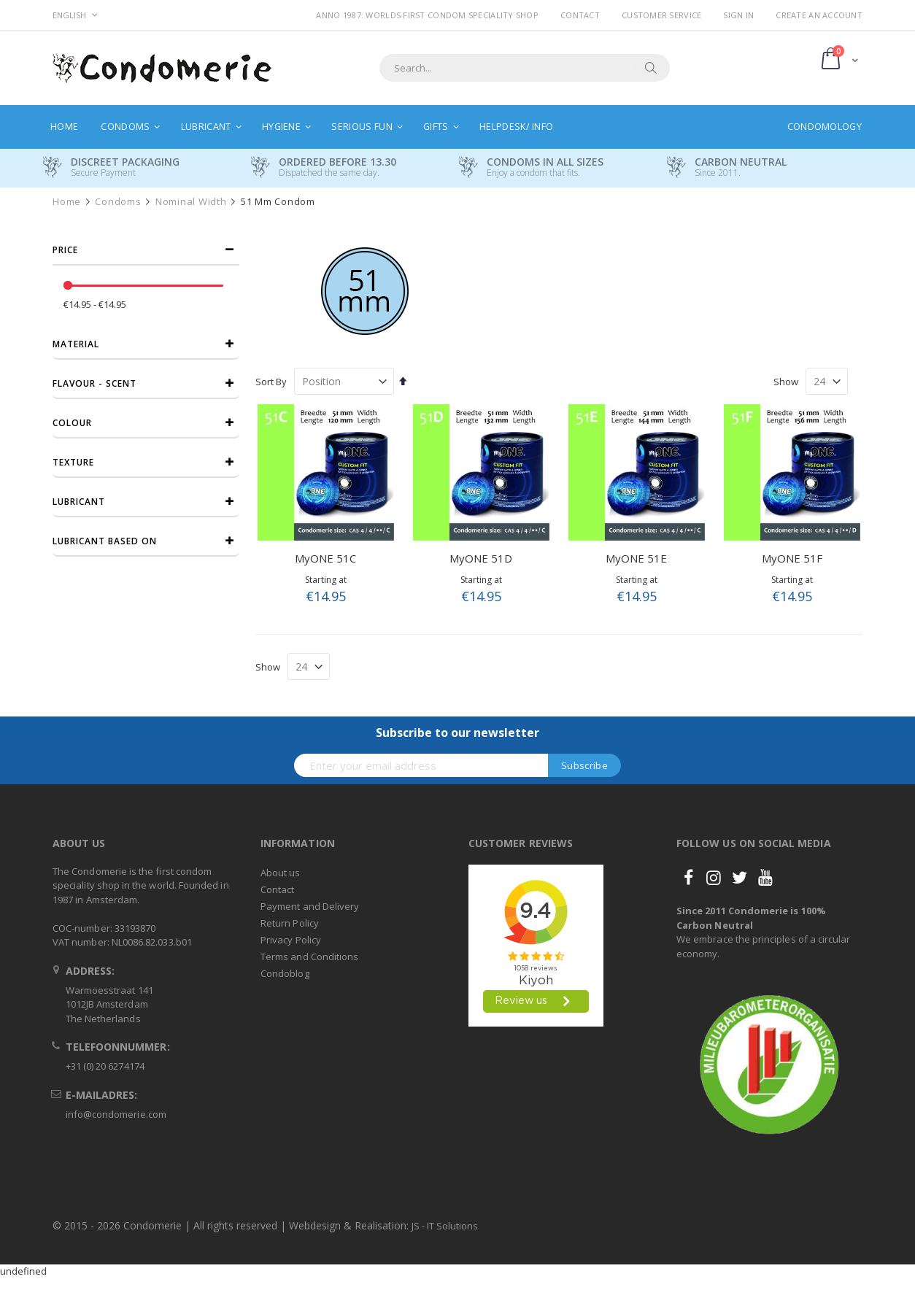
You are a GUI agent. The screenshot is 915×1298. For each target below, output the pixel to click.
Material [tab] (76, 344)
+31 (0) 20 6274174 (105, 1066)
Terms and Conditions (309, 956)
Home (67, 201)
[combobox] (525, 67)
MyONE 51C (325, 558)
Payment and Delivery (309, 906)
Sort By (271, 381)
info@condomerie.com (116, 1114)
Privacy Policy (290, 939)
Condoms (118, 201)
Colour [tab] (72, 423)
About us (280, 872)
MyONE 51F (792, 558)
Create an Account (819, 14)
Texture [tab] (73, 462)
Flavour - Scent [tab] (94, 383)
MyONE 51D (480, 558)
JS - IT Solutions (445, 1225)
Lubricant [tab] (79, 501)
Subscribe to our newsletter (457, 733)
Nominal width (191, 201)
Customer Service (661, 14)
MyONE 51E (636, 558)
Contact (580, 14)
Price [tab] (65, 250)
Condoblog (284, 973)
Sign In (738, 14)
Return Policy (289, 923)
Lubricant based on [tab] (105, 541)
